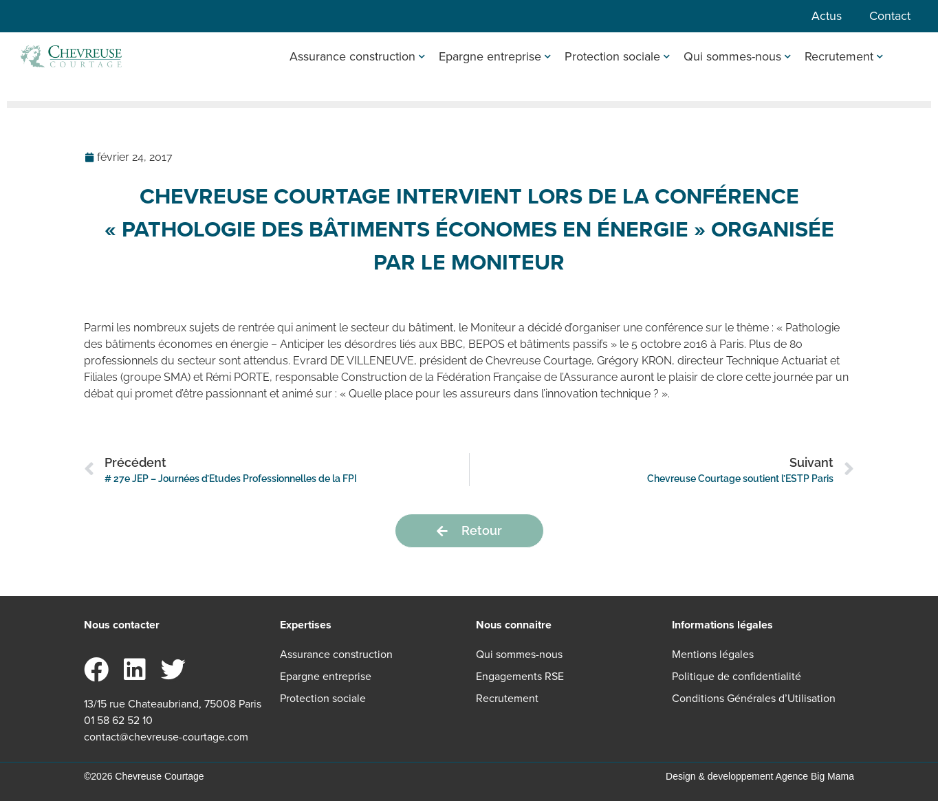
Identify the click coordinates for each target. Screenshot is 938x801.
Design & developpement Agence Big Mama (760, 776)
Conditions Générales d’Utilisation (754, 698)
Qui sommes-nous (737, 56)
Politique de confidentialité (736, 676)
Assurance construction (357, 56)
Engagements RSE (520, 676)
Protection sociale (617, 56)
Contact (889, 16)
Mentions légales (713, 654)
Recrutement (844, 56)
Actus (826, 16)
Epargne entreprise (495, 56)
